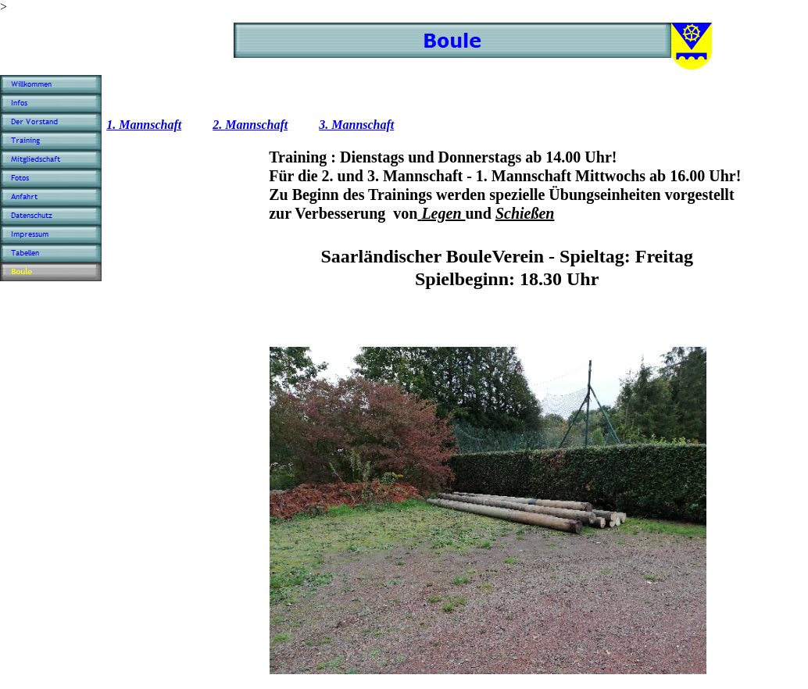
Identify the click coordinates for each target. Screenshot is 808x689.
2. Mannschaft (250, 124)
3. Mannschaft (356, 124)
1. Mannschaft (143, 124)
